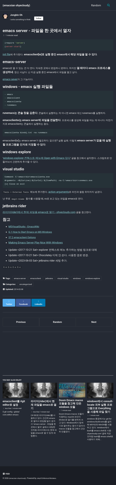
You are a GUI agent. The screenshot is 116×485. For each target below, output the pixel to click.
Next (94, 330)
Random (95, 5)
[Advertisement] (58, 363)
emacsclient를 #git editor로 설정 (14, 412)
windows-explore (92, 289)
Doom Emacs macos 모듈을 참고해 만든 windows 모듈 (71, 413)
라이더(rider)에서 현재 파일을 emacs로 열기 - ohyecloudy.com (39, 222)
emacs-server (20, 289)
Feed (6, 474)
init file (6, 54)
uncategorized (25, 295)
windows (77, 289)
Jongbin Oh (17, 14)
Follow (41, 18)
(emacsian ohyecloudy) (16, 5)
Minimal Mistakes (52, 478)
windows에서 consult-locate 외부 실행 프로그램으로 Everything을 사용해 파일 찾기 (100, 416)
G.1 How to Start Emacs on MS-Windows (32, 242)
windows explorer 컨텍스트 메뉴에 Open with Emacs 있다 (36, 165)
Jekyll (40, 478)
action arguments (63, 200)
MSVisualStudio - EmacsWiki (25, 237)
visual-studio (62, 289)
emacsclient (35, 289)
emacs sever (10, 80)
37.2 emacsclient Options (23, 247)
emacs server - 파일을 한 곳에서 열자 (37, 31)
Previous (21, 330)
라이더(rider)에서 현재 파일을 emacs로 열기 (43, 414)
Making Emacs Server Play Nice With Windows (35, 253)
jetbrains (49, 289)
